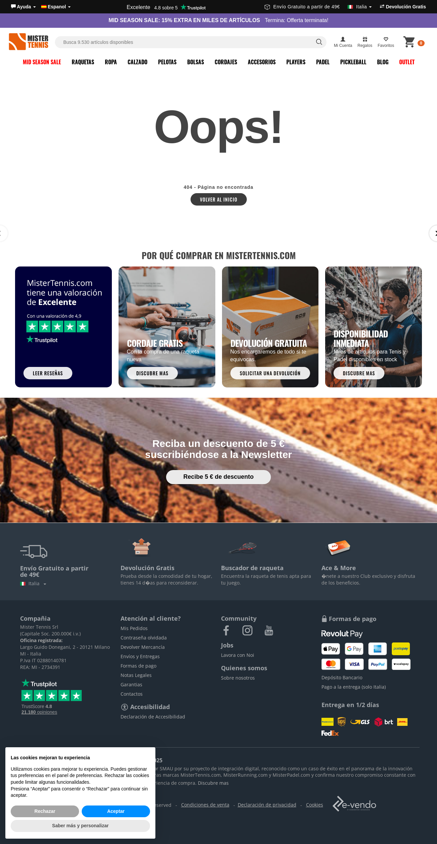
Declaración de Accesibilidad (153, 716)
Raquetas (83, 62)
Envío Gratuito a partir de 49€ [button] (318, 6)
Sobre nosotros (238, 678)
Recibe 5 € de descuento (218, 476)
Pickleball (353, 62)
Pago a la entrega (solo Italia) (353, 687)
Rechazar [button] (44, 811)
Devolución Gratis (403, 6)
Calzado (137, 62)
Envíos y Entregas (140, 656)
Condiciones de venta (205, 804)
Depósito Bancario (341, 677)
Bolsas (195, 62)
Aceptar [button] (116, 811)
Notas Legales (136, 675)
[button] (23, 6)
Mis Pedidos (134, 628)
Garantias (131, 684)
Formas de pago (138, 666)
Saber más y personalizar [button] (80, 825)
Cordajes (226, 62)
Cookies (314, 804)
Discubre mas (213, 783)
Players (295, 62)
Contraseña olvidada (144, 637)
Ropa (111, 62)
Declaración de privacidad (267, 804)
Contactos (132, 694)
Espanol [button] (56, 6)
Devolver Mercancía (143, 647)
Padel (323, 62)
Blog (382, 62)
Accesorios (262, 62)
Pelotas (167, 62)
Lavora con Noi (237, 655)
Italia (33, 583)
